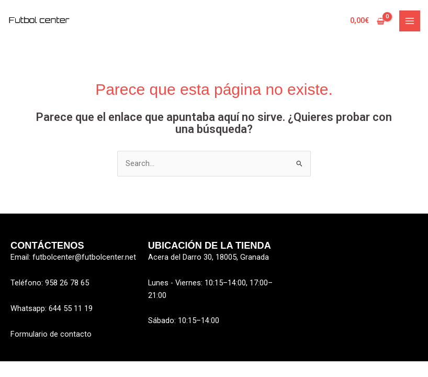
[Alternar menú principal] (409, 20)
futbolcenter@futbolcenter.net (84, 257)
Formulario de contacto (51, 334)
